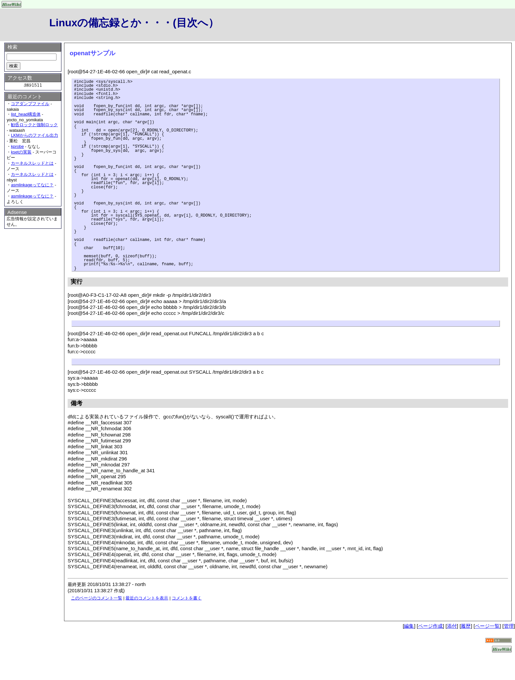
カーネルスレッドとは (32, 163)
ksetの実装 (21, 152)
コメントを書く (187, 598)
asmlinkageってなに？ (32, 184)
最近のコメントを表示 (146, 598)
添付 (452, 626)
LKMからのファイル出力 (34, 135)
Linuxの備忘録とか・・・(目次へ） (134, 23)
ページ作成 (430, 626)
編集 (409, 626)
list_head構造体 (25, 114)
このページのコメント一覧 (96, 598)
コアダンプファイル (30, 103)
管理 (509, 626)
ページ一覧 (487, 626)
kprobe (17, 146)
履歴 (466, 626)
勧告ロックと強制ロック (34, 124)
